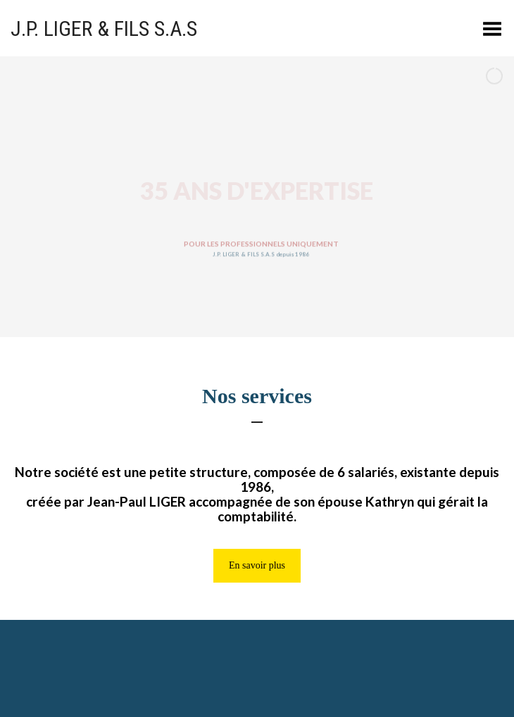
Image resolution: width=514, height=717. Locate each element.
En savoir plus (257, 565)
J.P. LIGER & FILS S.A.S (104, 28)
